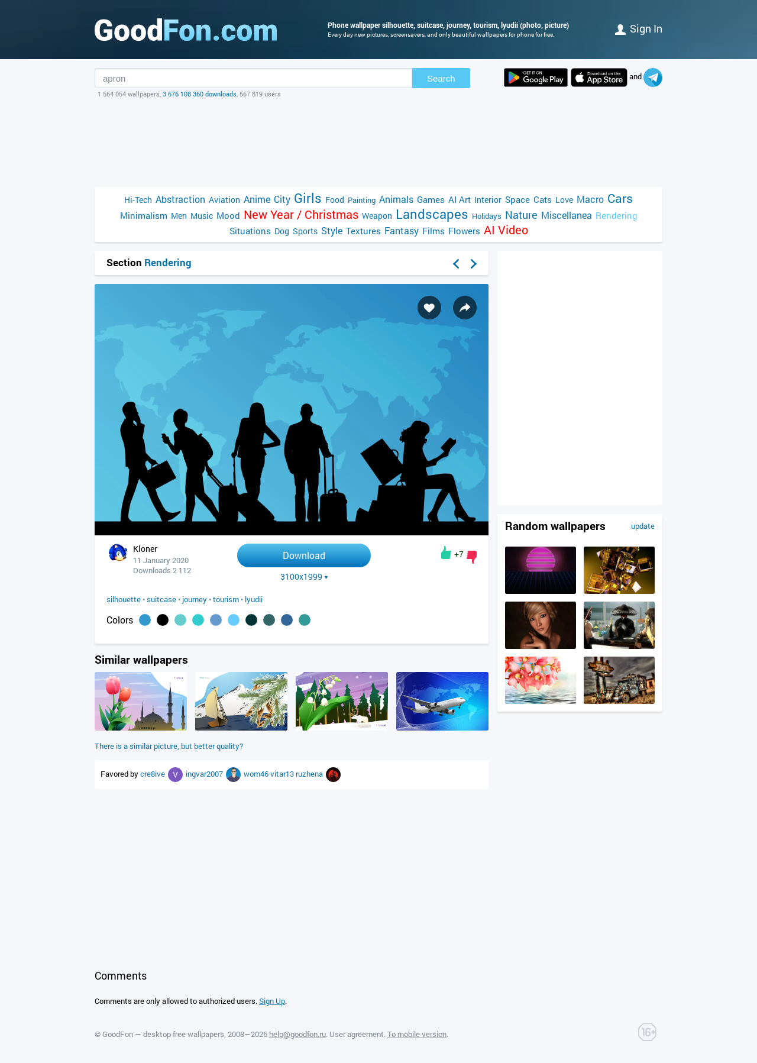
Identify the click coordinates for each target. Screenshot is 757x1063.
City (282, 199)
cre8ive (153, 773)
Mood (228, 215)
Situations (250, 231)
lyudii (254, 599)
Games (431, 199)
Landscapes (432, 214)
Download (304, 555)
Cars (620, 198)
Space (517, 199)
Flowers (464, 231)
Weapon (377, 215)
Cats (542, 199)
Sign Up (272, 1001)
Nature (521, 215)
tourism (226, 599)
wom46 (257, 773)
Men (179, 215)
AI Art (459, 199)
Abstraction (180, 199)
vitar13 (283, 773)
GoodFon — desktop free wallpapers (163, 1034)
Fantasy (401, 230)
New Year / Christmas (301, 214)
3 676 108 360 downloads (200, 93)
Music (201, 215)
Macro (590, 199)
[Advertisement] (378, 142)
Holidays (487, 216)
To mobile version (417, 1034)
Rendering (617, 215)
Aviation (224, 199)
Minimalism (143, 215)
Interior (488, 199)
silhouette (123, 599)
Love (564, 199)
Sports (305, 231)
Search (441, 78)
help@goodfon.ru (297, 1034)
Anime (257, 199)
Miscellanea (566, 215)
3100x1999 (304, 577)
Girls (308, 198)
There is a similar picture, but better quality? (169, 746)
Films (433, 231)
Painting (362, 200)
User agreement (356, 1034)
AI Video (506, 230)
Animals (396, 199)
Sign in (638, 28)
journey (194, 599)
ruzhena (310, 773)
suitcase (161, 599)
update (643, 526)
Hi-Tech (138, 199)
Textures (363, 231)
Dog (281, 231)
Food (334, 199)
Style (331, 230)
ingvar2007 (205, 773)
